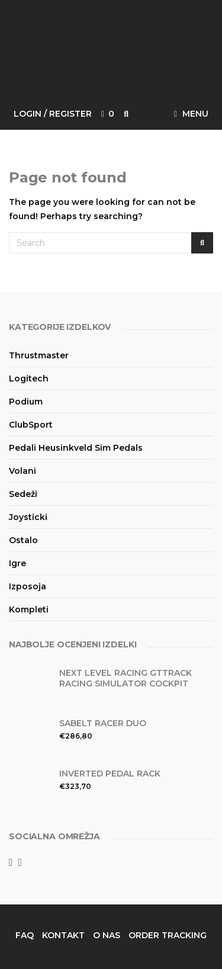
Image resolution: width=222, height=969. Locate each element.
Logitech (29, 378)
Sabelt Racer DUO (102, 723)
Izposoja (27, 586)
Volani (22, 471)
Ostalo (23, 540)
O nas (106, 935)
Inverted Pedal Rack (109, 773)
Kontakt (63, 935)
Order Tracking (167, 935)
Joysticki (28, 517)
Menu (191, 113)
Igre (17, 563)
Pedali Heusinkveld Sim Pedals (76, 447)
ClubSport (31, 424)
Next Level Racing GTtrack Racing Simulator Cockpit (125, 678)
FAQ (24, 935)
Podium (26, 401)
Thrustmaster (39, 355)
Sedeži (23, 494)
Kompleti (29, 609)
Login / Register (53, 113)
